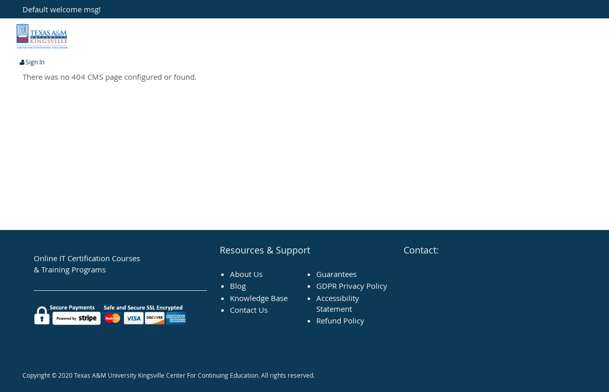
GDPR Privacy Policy (351, 286)
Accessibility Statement (337, 303)
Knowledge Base (259, 298)
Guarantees (336, 274)
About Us (246, 274)
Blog (238, 286)
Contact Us (249, 310)
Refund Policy (340, 320)
